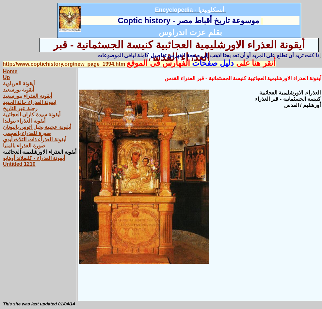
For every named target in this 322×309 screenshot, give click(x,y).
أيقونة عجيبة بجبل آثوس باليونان (37, 127)
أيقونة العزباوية (19, 83)
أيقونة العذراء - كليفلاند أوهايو (34, 158)
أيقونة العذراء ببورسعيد (27, 96)
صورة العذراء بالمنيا (24, 145)
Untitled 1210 (19, 164)
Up (6, 77)
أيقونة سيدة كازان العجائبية (31, 114)
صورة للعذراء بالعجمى (27, 133)
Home (10, 71)
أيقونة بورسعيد (18, 90)
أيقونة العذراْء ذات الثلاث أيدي (34, 139)
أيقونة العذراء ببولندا (24, 121)
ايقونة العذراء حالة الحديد (29, 102)
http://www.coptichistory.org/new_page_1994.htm (64, 64)
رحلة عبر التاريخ (20, 108)
